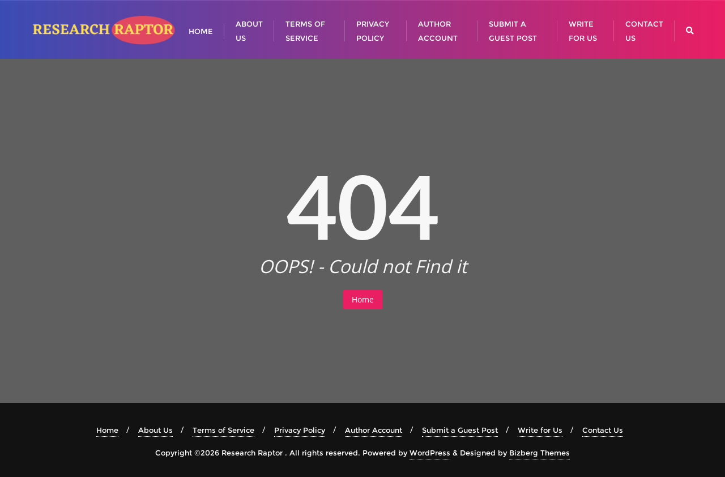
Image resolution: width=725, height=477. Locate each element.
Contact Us (602, 430)
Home (363, 299)
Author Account (373, 430)
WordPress (430, 452)
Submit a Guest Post (460, 430)
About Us (155, 430)
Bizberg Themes (539, 452)
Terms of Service (223, 430)
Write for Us (540, 430)
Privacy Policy (299, 430)
